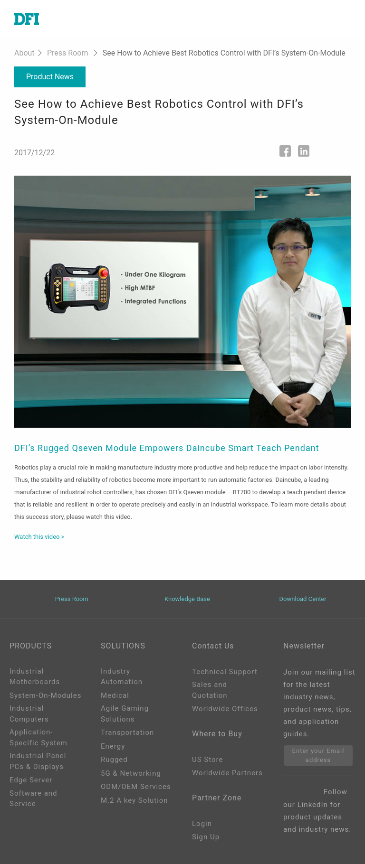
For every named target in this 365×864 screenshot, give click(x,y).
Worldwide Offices (225, 708)
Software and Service (34, 798)
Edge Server (31, 780)
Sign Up (206, 837)
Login (202, 823)
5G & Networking (131, 773)
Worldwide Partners (227, 773)
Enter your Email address (318, 755)
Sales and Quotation (210, 690)
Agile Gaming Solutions (125, 713)
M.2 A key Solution (134, 800)
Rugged (114, 759)
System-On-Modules (45, 695)
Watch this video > (39, 536)
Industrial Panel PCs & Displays (38, 761)
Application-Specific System (38, 737)
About (24, 52)
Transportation (127, 732)
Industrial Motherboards (35, 676)
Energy (113, 746)
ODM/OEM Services (136, 786)
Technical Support (225, 671)
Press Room (67, 52)
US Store (207, 759)
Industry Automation (122, 676)
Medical (115, 695)
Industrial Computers (29, 713)
